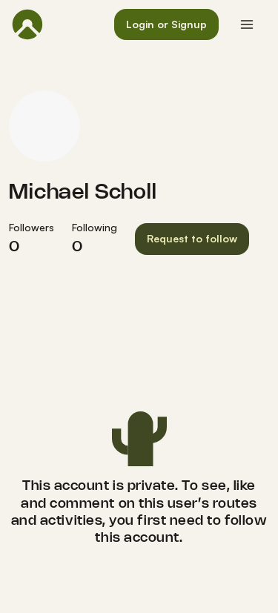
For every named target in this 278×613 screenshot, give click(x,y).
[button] (166, 25)
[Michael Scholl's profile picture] (44, 126)
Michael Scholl (83, 192)
